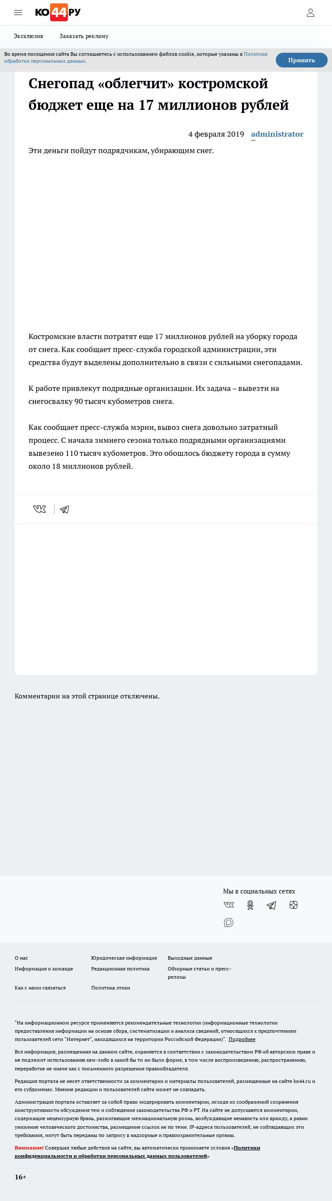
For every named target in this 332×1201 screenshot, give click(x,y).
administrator (277, 134)
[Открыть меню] (18, 12)
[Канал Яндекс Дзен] (293, 905)
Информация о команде (44, 968)
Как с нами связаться (40, 987)
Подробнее (242, 1039)
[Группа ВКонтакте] (228, 905)
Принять (301, 60)
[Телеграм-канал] (272, 905)
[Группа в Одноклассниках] (250, 905)
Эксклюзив (28, 36)
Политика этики (110, 987)
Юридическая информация (124, 957)
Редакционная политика (120, 968)
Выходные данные (190, 957)
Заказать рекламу (84, 36)
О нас (21, 957)
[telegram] (67, 509)
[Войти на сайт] (310, 12)
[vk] (40, 509)
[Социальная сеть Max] (228, 922)
